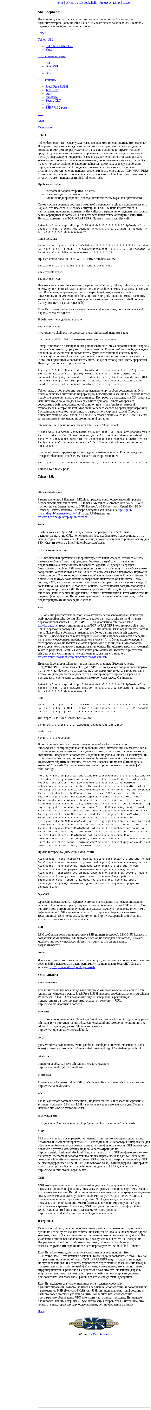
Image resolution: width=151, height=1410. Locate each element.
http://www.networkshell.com (56, 1213)
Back (41, 1311)
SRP (40, 114)
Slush (49, 49)
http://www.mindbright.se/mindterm (60, 1067)
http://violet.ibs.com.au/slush (86, 542)
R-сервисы (45, 127)
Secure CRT (53, 100)
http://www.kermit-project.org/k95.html (62, 1170)
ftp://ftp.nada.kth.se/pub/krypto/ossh (72, 967)
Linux (117, 2)
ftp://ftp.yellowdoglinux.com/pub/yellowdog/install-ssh (72, 657)
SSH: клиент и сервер (52, 56)
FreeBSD (105, 2)
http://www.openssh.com (113, 915)
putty (49, 93)
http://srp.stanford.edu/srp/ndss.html (60, 1152)
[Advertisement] (17, 703)
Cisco (126, 2)
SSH (48, 62)
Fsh (48, 104)
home (60, 2)
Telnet (42, 33)
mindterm (52, 97)
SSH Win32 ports (56, 107)
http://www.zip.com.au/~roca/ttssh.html (62, 1029)
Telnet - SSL (46, 39)
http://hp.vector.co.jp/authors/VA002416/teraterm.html (107, 1022)
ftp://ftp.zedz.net (48, 625)
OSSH (50, 73)
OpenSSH (52, 66)
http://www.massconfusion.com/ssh (60, 1004)
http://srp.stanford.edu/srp (124, 1159)
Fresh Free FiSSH (57, 86)
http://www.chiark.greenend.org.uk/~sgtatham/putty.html (105, 1048)
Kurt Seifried (101, 1334)
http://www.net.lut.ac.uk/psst (67, 941)
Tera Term (52, 90)
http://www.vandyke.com (53, 1085)
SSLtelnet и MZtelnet (59, 46)
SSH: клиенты (47, 80)
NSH (41, 120)
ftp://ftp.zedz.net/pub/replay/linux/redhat (63, 517)
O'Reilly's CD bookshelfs (81, 2)
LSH (48, 69)
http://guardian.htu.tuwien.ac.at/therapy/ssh (108, 1123)
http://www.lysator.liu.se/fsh (67, 1108)
